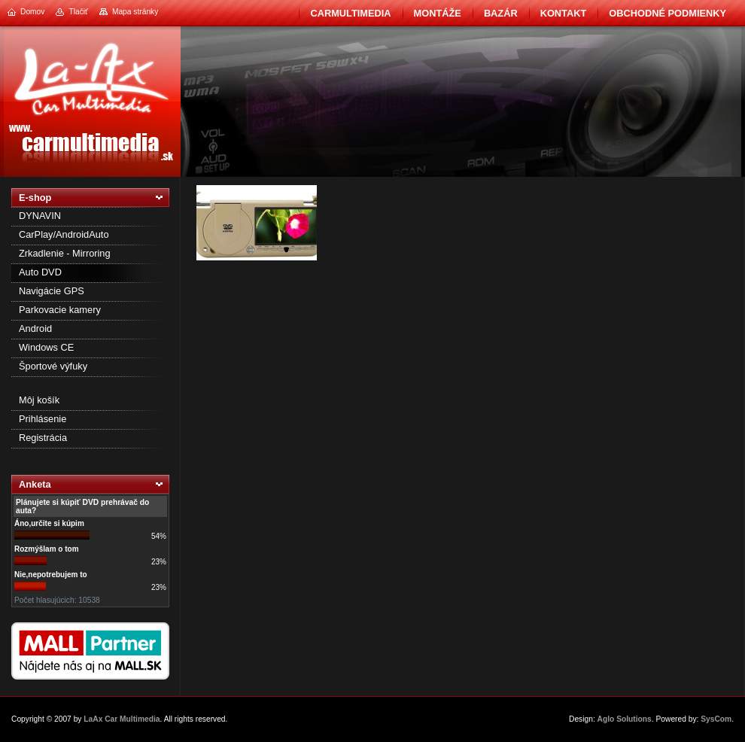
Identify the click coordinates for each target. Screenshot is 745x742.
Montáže (437, 13)
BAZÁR (501, 13)
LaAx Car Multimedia (122, 719)
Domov (32, 12)
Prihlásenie (42, 418)
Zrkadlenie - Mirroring (65, 253)
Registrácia (43, 437)
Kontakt (563, 13)
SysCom (716, 719)
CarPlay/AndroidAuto (64, 234)
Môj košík (39, 400)
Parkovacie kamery (60, 309)
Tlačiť (77, 12)
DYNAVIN (40, 215)
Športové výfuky (53, 366)
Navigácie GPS (51, 290)
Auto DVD (40, 272)
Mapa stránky (135, 12)
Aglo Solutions (625, 719)
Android (35, 328)
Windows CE (46, 347)
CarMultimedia (350, 13)
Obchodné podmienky (667, 13)
